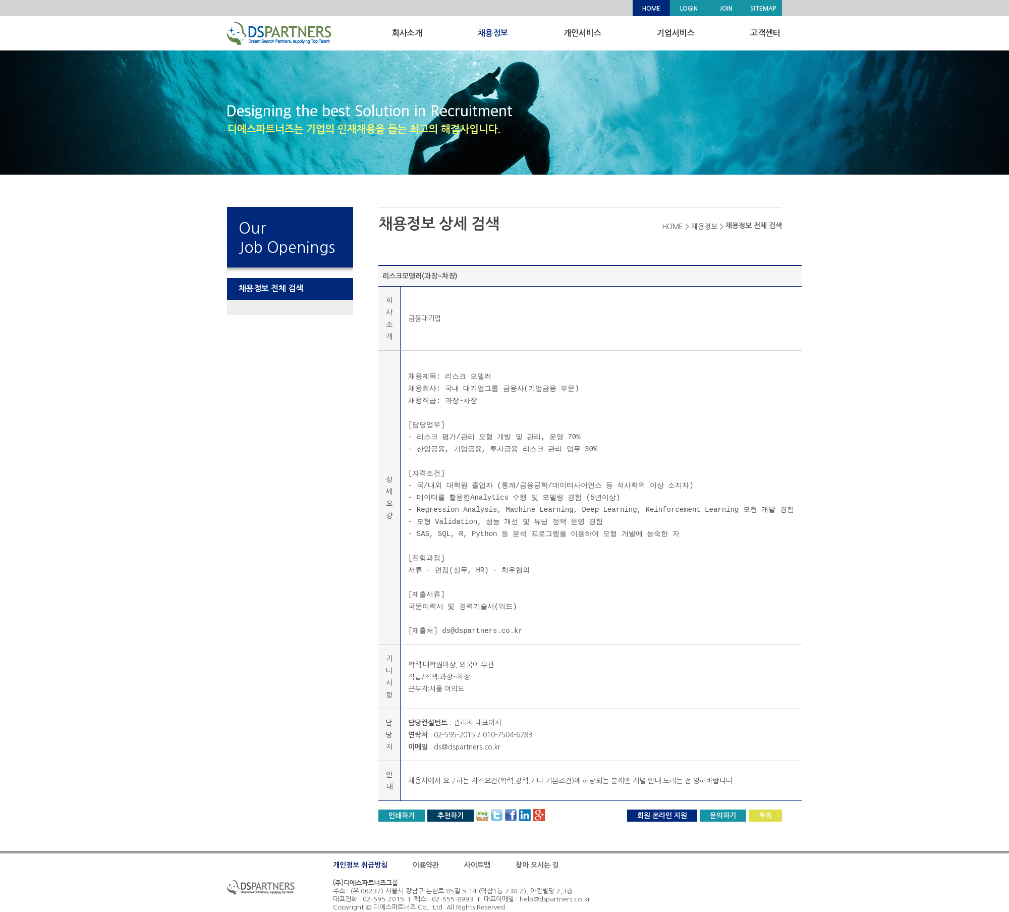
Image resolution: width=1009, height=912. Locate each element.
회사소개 (407, 33)
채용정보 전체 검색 (271, 288)
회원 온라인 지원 (662, 815)
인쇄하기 (401, 815)
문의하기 (723, 815)
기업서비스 (676, 33)
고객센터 (765, 33)
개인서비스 (582, 33)
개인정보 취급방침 (360, 865)
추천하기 (450, 815)
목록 (765, 815)
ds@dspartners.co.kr (467, 746)
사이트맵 (477, 865)
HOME (651, 9)
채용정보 (493, 33)
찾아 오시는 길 (537, 865)
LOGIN (689, 9)
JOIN (726, 9)
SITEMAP (763, 9)
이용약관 (426, 865)
